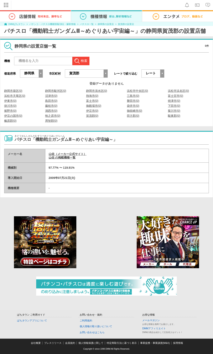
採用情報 (178, 343)
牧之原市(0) (52, 115)
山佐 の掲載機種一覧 (62, 157)
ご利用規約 (86, 320)
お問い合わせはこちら (92, 332)
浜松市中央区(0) (137, 90)
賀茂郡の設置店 (126, 24)
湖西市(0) (51, 110)
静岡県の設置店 (106, 24)
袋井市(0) (133, 105)
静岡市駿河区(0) (55, 90)
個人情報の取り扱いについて (96, 326)
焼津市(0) (174, 100)
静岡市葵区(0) (13, 90)
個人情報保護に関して (90, 343)
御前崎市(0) (134, 110)
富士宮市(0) (175, 95)
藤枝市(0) (51, 105)
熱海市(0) (92, 95)
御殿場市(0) (93, 105)
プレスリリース (53, 343)
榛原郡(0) (10, 120)
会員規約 (70, 343)
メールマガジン (151, 320)
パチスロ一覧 (87, 24)
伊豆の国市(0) (13, 115)
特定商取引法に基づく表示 (122, 343)
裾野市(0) (10, 110)
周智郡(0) (51, 120)
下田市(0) (174, 105)
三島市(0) (133, 95)
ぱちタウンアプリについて (32, 320)
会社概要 (36, 343)
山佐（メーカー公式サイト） (68, 154)
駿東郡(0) (174, 115)
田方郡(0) (133, 115)
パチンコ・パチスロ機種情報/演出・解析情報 (52, 24)
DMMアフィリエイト (154, 328)
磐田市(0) (133, 100)
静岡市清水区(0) (96, 90)
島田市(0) (51, 100)
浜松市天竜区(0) (14, 95)
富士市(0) (92, 100)
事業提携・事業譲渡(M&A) (155, 343)
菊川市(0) (174, 110)
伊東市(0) (10, 100)
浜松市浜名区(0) (178, 90)
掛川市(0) (10, 105)
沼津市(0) (51, 95)
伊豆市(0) (92, 110)
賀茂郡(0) (92, 115)
